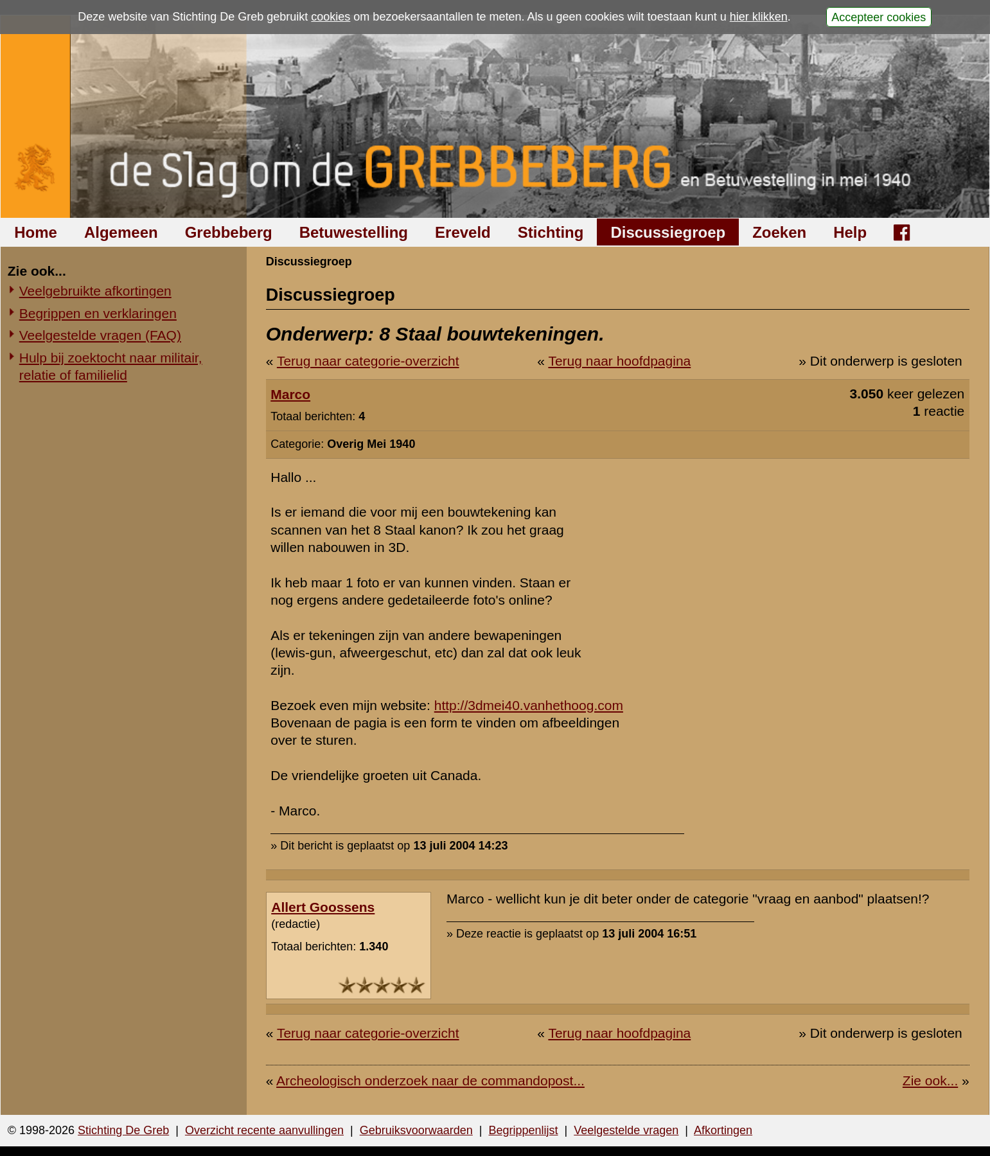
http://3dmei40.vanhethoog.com (528, 705)
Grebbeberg (228, 232)
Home (35, 232)
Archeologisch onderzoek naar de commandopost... (430, 1080)
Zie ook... (930, 1080)
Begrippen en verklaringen (98, 313)
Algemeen (121, 232)
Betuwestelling (353, 232)
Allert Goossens (323, 907)
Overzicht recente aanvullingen (264, 1130)
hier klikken (759, 16)
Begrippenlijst (523, 1130)
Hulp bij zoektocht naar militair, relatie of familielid (110, 366)
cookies (330, 16)
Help (850, 232)
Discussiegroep (667, 232)
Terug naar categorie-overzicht (368, 360)
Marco (290, 394)
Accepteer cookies (878, 16)
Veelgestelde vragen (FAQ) (100, 335)
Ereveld (463, 232)
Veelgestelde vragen (626, 1130)
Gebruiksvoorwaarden (416, 1130)
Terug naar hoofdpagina (619, 360)
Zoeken (779, 232)
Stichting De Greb (123, 1130)
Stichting (551, 232)
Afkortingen (723, 1130)
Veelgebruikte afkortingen (95, 290)
